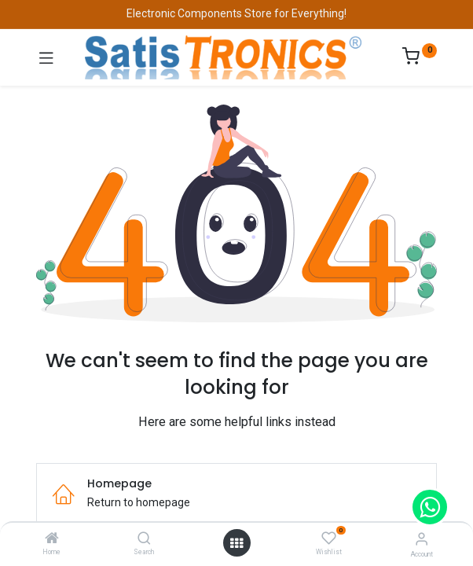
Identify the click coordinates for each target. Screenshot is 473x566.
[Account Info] (421, 539)
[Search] (144, 539)
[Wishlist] (329, 538)
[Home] (52, 539)
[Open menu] (236, 543)
